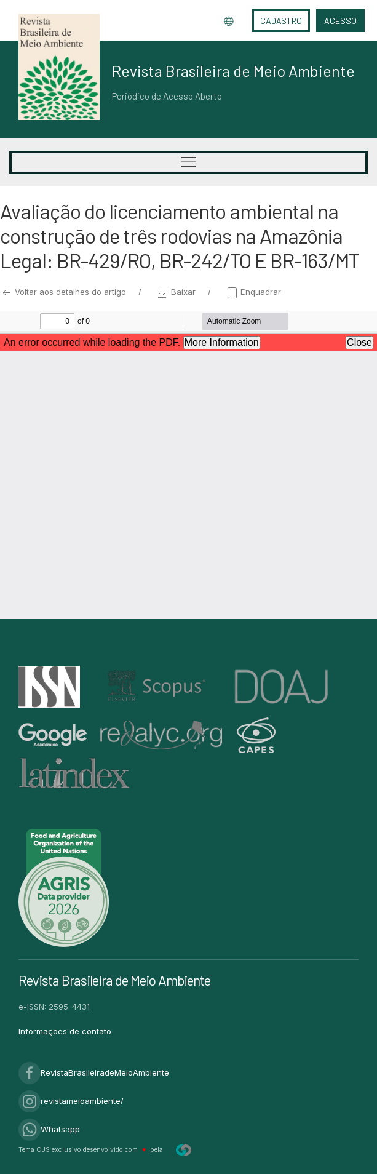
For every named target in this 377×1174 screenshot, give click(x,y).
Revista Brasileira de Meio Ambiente (233, 71)
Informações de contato (64, 1031)
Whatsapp (49, 1129)
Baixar (177, 292)
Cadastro (281, 20)
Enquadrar (253, 292)
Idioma (229, 21)
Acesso (340, 20)
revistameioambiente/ (71, 1101)
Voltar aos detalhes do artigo (64, 292)
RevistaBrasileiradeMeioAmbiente (93, 1072)
